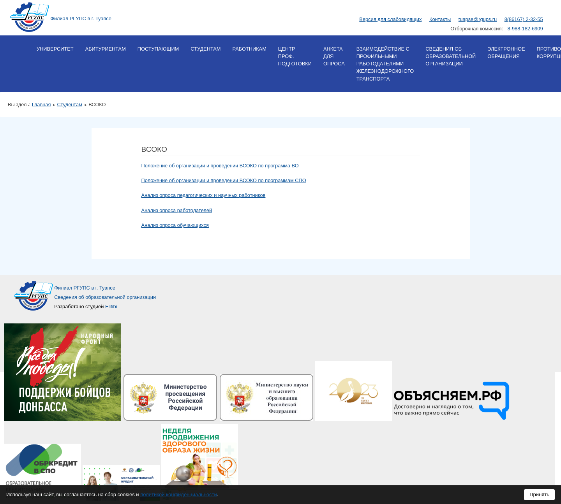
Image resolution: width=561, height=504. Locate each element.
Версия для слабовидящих (390, 19)
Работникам (249, 49)
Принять (539, 494)
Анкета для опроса (334, 56)
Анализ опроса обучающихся (175, 225)
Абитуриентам (105, 49)
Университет (55, 49)
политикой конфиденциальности (178, 494)
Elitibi (111, 306)
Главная (41, 104)
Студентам (206, 49)
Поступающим (158, 49)
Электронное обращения (506, 52)
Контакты (440, 19)
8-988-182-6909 (525, 29)
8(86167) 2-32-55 (524, 19)
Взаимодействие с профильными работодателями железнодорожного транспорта (385, 64)
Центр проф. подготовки (295, 56)
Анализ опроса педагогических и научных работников (203, 195)
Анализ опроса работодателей (176, 210)
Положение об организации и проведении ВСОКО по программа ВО (220, 166)
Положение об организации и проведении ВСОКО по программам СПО (223, 180)
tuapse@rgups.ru (478, 19)
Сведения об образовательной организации (450, 56)
